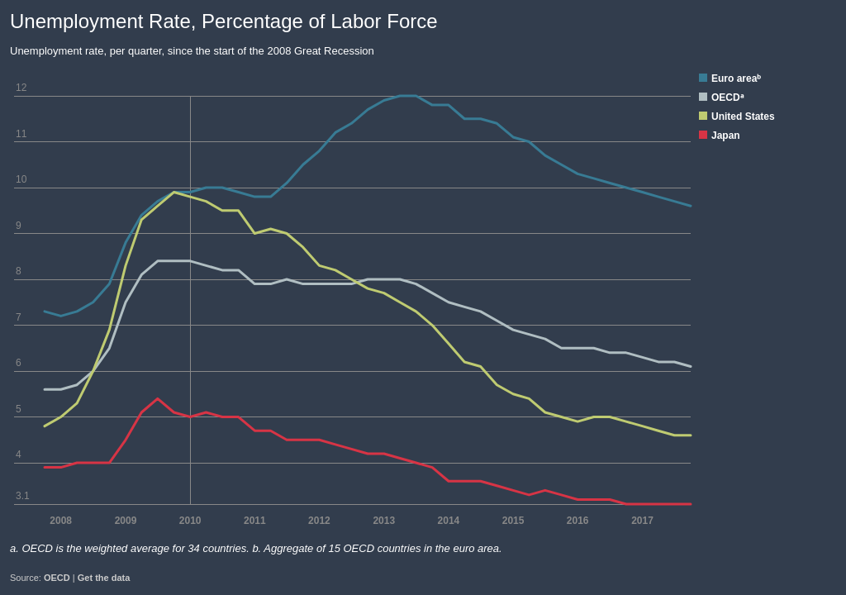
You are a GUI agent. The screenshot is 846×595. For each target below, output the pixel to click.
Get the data (104, 578)
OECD (57, 578)
